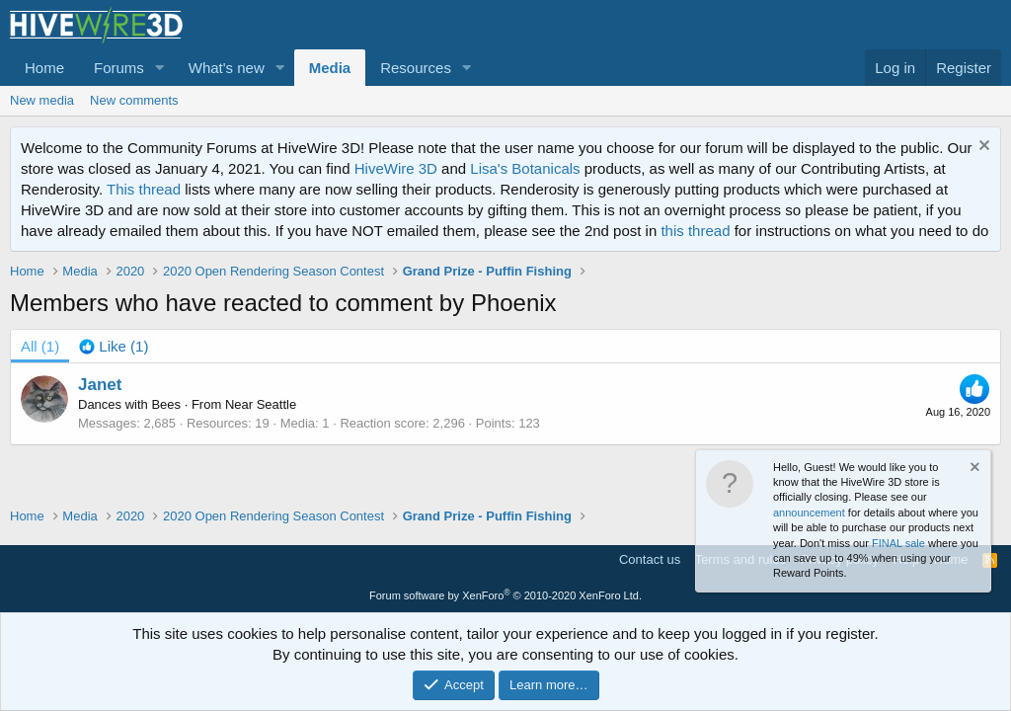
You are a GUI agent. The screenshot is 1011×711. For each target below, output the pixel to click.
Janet (99, 384)
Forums (119, 67)
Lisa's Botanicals (525, 168)
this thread (695, 230)
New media (42, 100)
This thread (144, 189)
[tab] (113, 346)
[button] (160, 67)
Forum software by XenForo (505, 595)
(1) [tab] (40, 346)
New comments (134, 100)
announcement (809, 512)
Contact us (649, 559)
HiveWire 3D (395, 168)
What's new (227, 67)
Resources (415, 67)
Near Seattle (260, 404)
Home (44, 67)
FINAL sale (898, 543)
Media (330, 67)
